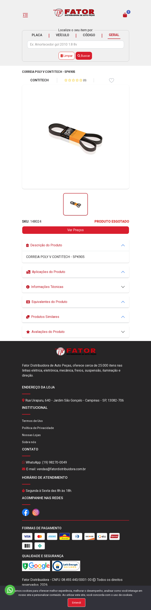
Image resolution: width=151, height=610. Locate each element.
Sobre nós (29, 442)
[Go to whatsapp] (10, 590)
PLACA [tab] (37, 35)
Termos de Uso (32, 421)
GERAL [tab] (114, 35)
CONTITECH (39, 80)
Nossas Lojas (31, 435)
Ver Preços (75, 230)
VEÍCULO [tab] (62, 35)
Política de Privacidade (38, 428)
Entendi (76, 602)
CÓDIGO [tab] (89, 35)
